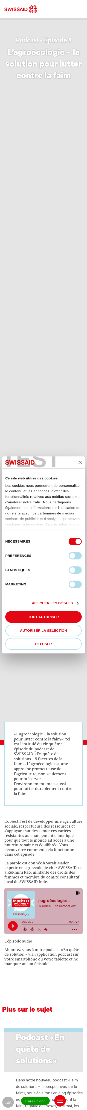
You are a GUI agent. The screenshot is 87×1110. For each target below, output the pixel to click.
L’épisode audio (18, 941)
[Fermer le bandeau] (80, 462)
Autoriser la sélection (43, 630)
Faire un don (35, 1100)
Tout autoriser (43, 617)
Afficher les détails (52, 603)
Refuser (43, 644)
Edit (8, 1102)
